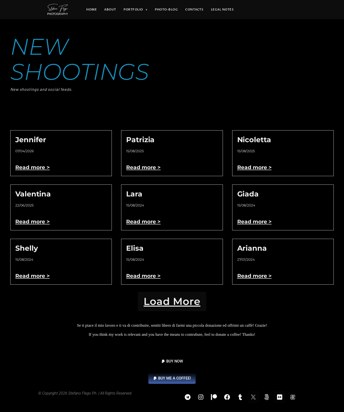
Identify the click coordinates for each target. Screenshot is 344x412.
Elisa (134, 248)
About (110, 9)
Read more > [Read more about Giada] (254, 221)
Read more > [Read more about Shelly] (32, 276)
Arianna (252, 248)
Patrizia (140, 139)
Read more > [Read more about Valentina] (32, 221)
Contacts (194, 9)
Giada (248, 194)
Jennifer (30, 139)
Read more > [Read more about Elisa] (143, 276)
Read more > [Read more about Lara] (143, 221)
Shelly (26, 248)
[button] (172, 303)
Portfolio (135, 10)
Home (91, 9)
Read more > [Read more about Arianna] (254, 276)
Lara (134, 194)
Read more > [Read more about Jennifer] (32, 167)
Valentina (33, 194)
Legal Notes (222, 9)
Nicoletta (254, 139)
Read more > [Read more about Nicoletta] (254, 167)
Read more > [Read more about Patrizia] (143, 167)
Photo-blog (166, 9)
